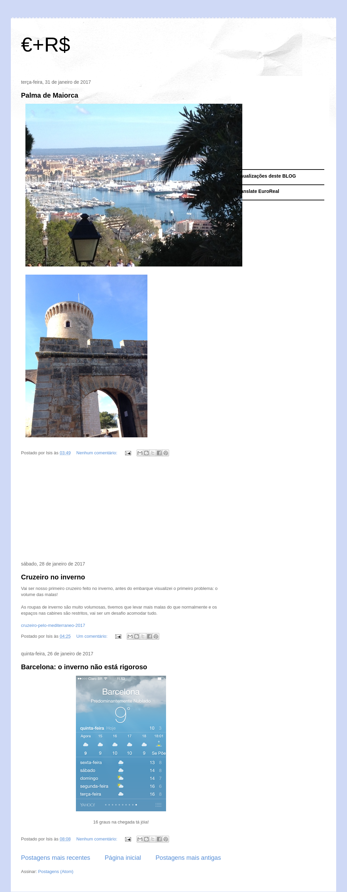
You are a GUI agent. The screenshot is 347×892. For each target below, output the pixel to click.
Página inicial (123, 857)
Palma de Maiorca (49, 95)
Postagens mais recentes (55, 857)
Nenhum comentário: (97, 452)
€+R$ (45, 44)
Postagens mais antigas (188, 857)
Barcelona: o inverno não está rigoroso (84, 667)
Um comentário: (92, 636)
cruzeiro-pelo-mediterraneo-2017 (53, 625)
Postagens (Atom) (56, 871)
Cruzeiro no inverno (53, 577)
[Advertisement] (121, 510)
